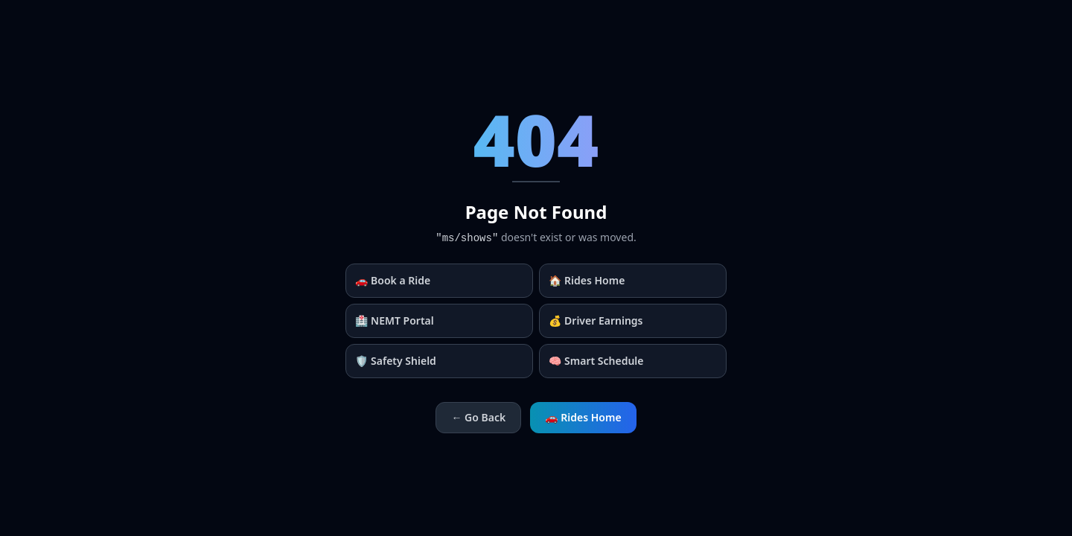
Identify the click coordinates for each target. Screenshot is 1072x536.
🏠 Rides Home (587, 280)
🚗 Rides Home (583, 417)
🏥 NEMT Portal (394, 320)
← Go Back (478, 417)
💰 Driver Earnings (596, 320)
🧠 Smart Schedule (596, 361)
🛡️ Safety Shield (395, 361)
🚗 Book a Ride (392, 280)
